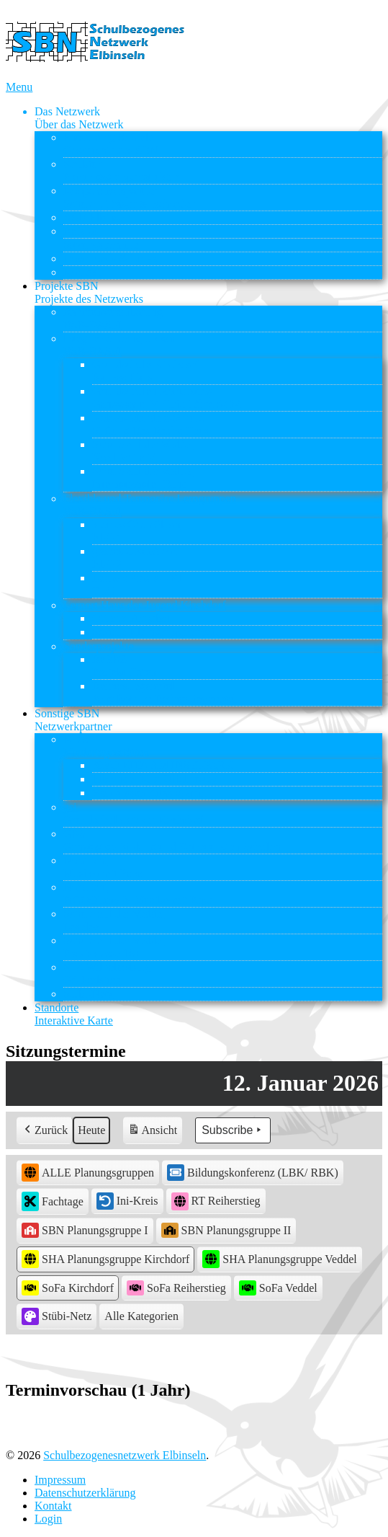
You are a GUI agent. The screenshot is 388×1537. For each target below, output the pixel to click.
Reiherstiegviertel (164, 692)
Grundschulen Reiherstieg (166, 397)
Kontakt (82, 272)
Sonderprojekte (98, 646)
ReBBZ (81, 231)
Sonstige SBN (73, 719)
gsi (133, 813)
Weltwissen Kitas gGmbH (152, 793)
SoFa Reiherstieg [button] (176, 1287)
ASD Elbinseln (97, 217)
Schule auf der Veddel (143, 451)
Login (48, 1518)
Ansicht (153, 1132)
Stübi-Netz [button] (56, 1316)
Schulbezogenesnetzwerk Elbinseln (124, 1455)
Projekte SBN (89, 292)
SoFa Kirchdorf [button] (68, 1287)
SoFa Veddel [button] (278, 1287)
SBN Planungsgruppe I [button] (85, 1230)
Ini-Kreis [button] (127, 1201)
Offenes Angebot (131, 618)
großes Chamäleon (135, 557)
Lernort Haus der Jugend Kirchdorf (144, 605)
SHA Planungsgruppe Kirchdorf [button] (105, 1259)
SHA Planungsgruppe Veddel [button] (279, 1259)
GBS (172, 840)
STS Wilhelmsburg (107, 973)
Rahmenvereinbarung (113, 318)
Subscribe (233, 1130)
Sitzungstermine (100, 245)
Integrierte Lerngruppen (118, 345)
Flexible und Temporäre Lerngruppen (149, 505)
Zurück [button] (45, 1130)
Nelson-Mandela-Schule (150, 424)
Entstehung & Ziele (110, 143)
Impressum (60, 1480)
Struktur (121, 170)
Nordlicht (102, 867)
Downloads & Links (110, 258)
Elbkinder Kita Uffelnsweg (154, 779)
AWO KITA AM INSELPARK (162, 765)
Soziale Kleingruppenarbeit (155, 632)
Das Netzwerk (79, 117)
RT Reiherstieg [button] (216, 1201)
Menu (19, 87)
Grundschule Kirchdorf (145, 371)
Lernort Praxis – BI (136, 584)
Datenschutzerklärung (85, 1493)
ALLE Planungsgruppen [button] (88, 1173)
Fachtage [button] (53, 1201)
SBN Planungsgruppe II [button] (226, 1230)
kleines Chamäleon (136, 531)
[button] (141, 1316)
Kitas (106, 745)
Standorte (74, 1014)
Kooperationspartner (129, 197)
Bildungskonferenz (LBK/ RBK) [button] (252, 1172)
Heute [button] (91, 1130)
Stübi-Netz (88, 994)
